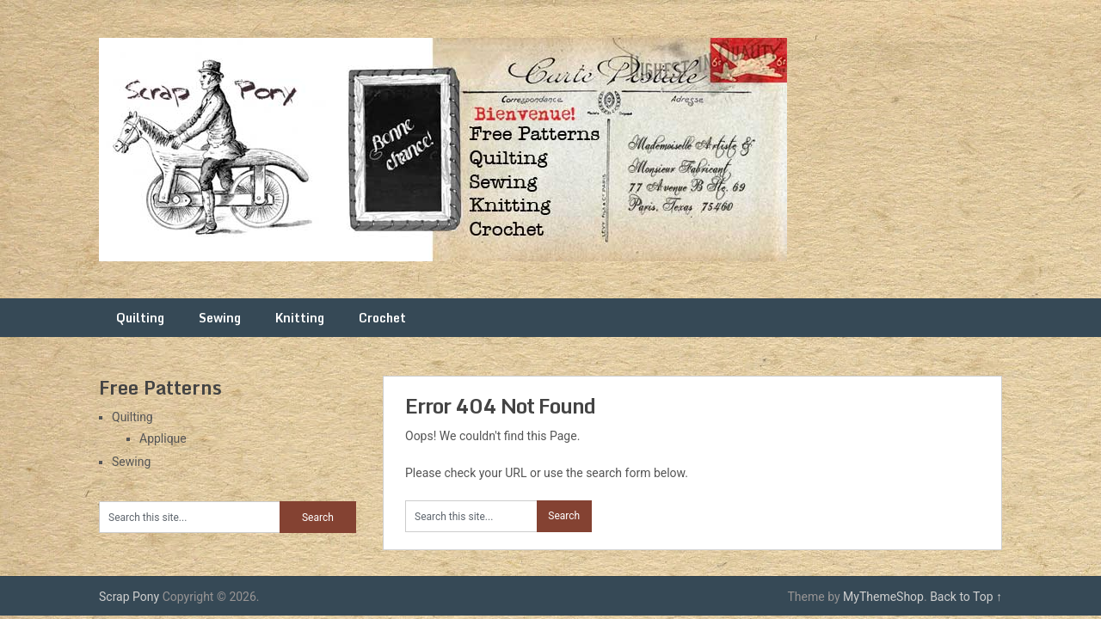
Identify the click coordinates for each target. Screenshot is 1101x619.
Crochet (382, 318)
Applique (163, 438)
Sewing (220, 318)
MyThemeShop (883, 597)
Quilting (140, 318)
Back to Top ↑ (966, 597)
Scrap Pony (129, 597)
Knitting (299, 318)
